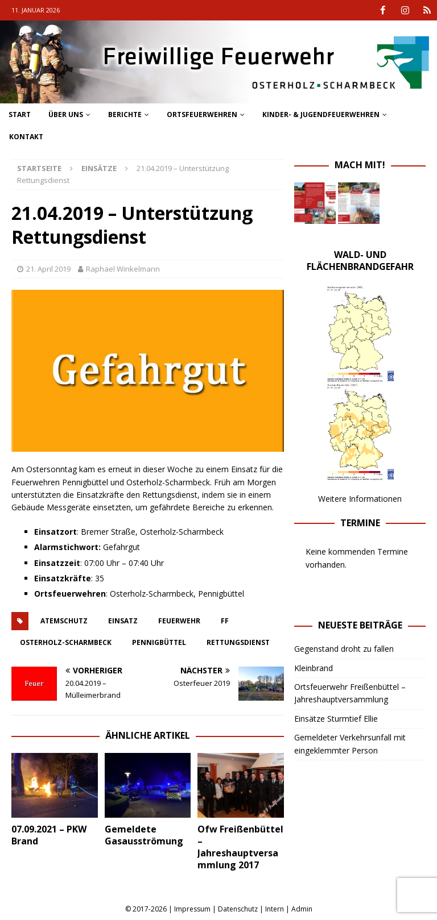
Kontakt (26, 136)
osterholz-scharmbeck (66, 642)
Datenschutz (238, 909)
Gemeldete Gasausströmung (144, 835)
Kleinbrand (313, 667)
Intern (274, 909)
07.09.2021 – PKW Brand (48, 834)
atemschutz (64, 620)
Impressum (192, 909)
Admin (301, 909)
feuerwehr (179, 620)
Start (20, 114)
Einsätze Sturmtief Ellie (336, 718)
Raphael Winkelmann (123, 269)
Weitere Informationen (360, 498)
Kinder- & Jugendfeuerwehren (321, 114)
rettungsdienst (238, 642)
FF (225, 620)
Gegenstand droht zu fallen (344, 648)
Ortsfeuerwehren (202, 114)
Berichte (125, 114)
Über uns (65, 114)
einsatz (123, 620)
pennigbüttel (159, 642)
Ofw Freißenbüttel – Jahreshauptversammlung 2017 (240, 847)
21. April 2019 (48, 269)
